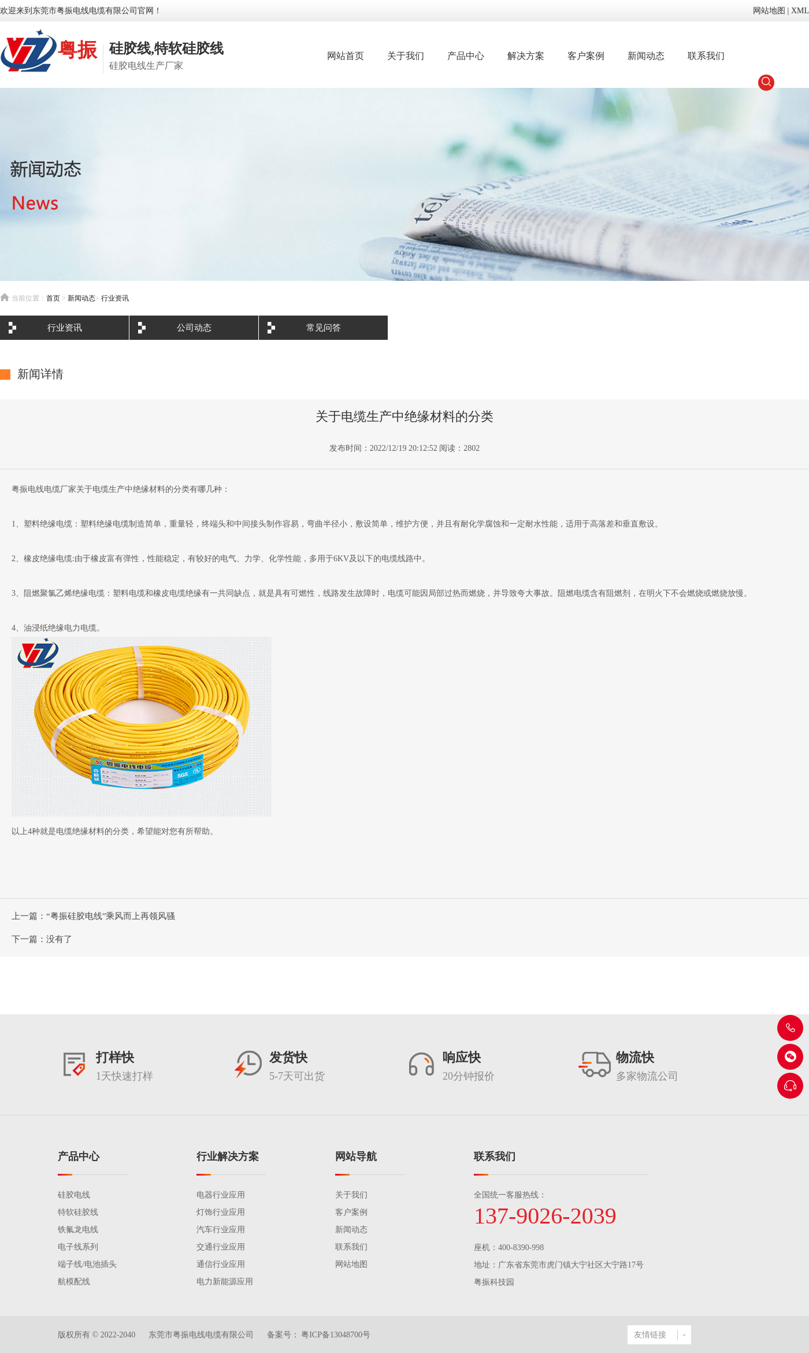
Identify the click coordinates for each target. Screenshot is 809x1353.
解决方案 (525, 56)
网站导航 (356, 1156)
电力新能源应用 (224, 1281)
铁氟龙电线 (78, 1229)
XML (800, 10)
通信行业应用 (220, 1264)
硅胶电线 (74, 1195)
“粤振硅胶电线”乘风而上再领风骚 (110, 916)
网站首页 (345, 56)
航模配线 (74, 1281)
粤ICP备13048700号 (334, 1334)
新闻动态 (646, 56)
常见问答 (323, 327)
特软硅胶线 (78, 1212)
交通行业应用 (220, 1247)
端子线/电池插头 (87, 1264)
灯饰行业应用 (220, 1212)
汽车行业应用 (220, 1229)
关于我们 (405, 56)
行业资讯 (115, 298)
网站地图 (769, 10)
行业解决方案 (227, 1156)
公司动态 (194, 327)
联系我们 (706, 56)
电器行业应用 (220, 1195)
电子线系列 (78, 1247)
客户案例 (585, 56)
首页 (53, 298)
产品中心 (465, 56)
